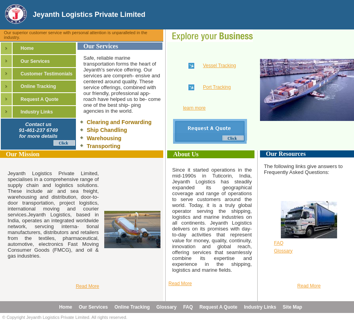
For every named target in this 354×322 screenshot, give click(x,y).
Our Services (35, 61)
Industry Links (36, 112)
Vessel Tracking (219, 65)
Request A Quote (39, 99)
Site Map (292, 307)
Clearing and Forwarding (119, 122)
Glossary (283, 251)
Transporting (103, 146)
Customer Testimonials (46, 74)
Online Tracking (38, 86)
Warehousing (104, 138)
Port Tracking (217, 87)
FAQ (278, 243)
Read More (180, 283)
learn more (194, 108)
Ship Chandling (107, 130)
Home (26, 48)
